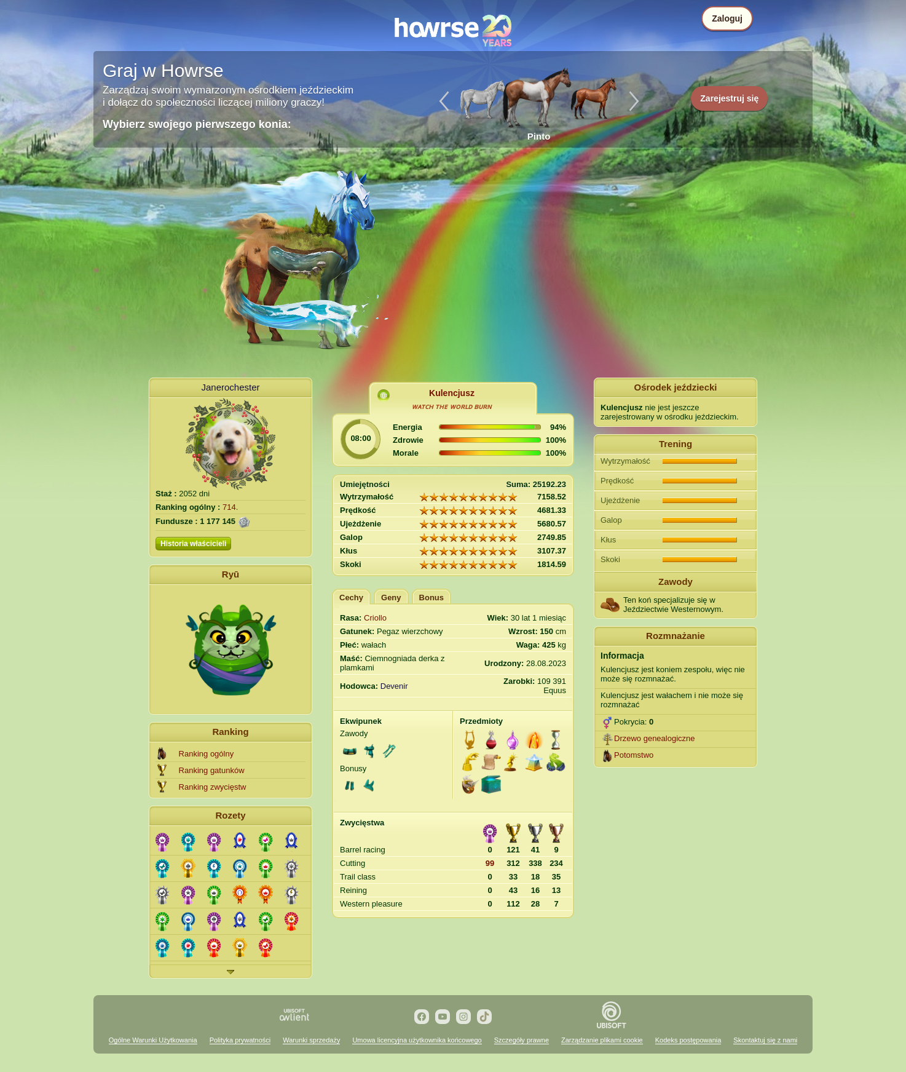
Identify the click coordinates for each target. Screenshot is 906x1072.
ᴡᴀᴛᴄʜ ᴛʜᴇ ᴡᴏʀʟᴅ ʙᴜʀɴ (452, 406)
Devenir (394, 686)
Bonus (431, 597)
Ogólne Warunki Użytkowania (153, 1040)
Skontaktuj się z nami (765, 1040)
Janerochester (230, 387)
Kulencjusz (452, 393)
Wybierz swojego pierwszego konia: (197, 124)
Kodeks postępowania (688, 1040)
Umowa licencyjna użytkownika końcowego (416, 1040)
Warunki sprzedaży (311, 1040)
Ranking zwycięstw (212, 787)
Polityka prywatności (240, 1040)
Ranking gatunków (212, 770)
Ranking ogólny (206, 753)
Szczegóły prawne (521, 1040)
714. (230, 507)
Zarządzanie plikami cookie (602, 1040)
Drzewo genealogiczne (654, 738)
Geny (391, 597)
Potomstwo (633, 755)
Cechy (351, 597)
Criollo (375, 617)
